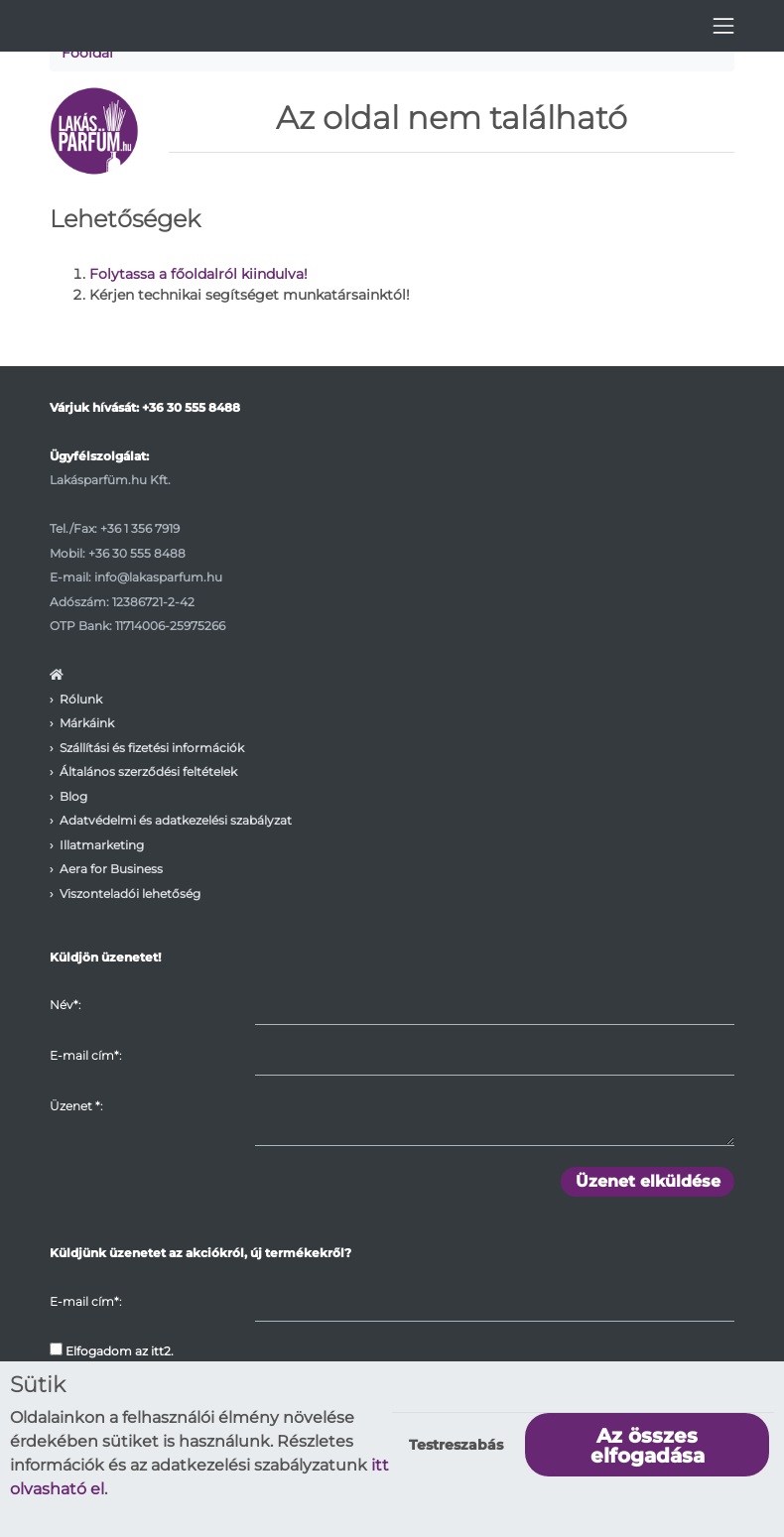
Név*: (65, 1004)
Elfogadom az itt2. (112, 1350)
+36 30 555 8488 (191, 407)
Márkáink (87, 722)
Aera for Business (111, 868)
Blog (73, 796)
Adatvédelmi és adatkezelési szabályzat (176, 820)
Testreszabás (456, 1445)
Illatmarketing (102, 844)
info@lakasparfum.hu (158, 577)
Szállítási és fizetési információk (152, 747)
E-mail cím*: (85, 1055)
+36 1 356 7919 (140, 528)
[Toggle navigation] (723, 26)
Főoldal (87, 53)
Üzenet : (76, 1105)
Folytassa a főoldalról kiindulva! (198, 274)
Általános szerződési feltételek (148, 771)
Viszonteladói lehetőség (130, 893)
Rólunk (81, 699)
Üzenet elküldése (648, 1181)
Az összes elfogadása (647, 1446)
